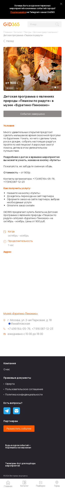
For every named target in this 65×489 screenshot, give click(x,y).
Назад (10, 41)
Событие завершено (32, 113)
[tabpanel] (32, 69)
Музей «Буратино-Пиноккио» (20, 313)
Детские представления (45, 32)
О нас (6, 369)
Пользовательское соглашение (24, 389)
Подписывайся (18, 12)
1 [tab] (52, 87)
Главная (7, 32)
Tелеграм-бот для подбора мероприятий (20, 464)
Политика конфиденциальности (24, 394)
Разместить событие (19, 428)
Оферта (10, 383)
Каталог (18, 32)
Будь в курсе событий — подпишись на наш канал (18, 446)
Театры (27, 32)
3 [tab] (58, 87)
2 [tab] (55, 87)
